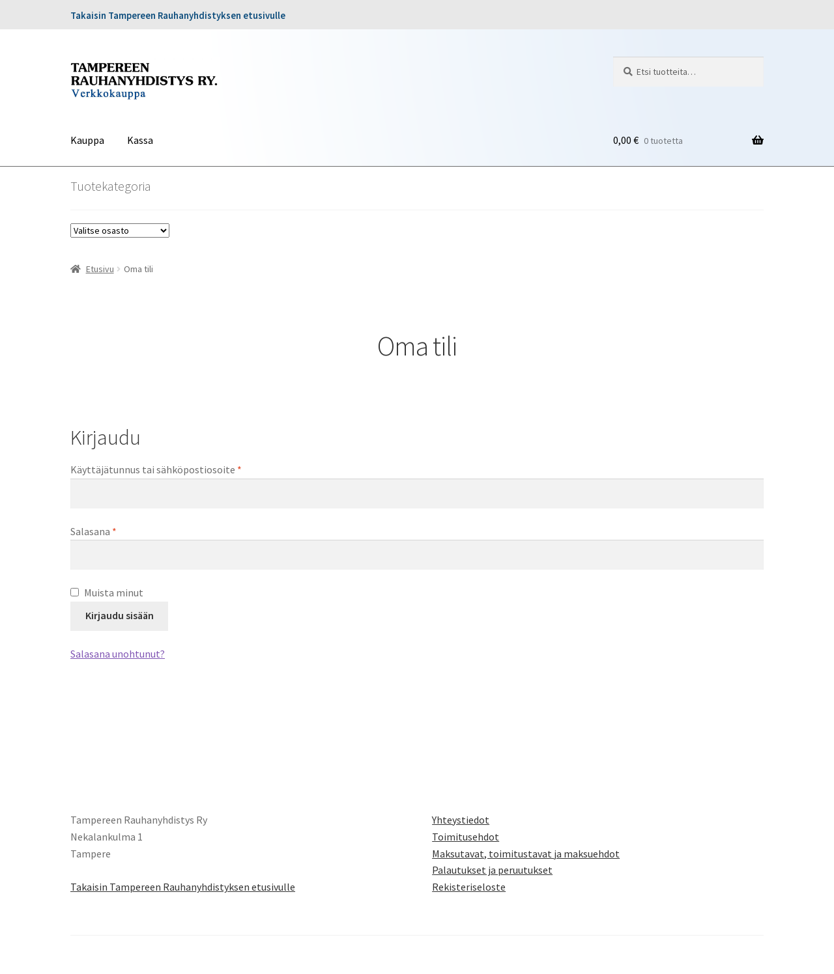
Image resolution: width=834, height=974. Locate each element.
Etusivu (100, 269)
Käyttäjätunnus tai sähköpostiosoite (177, 469)
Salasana (115, 530)
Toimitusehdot (465, 836)
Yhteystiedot (460, 819)
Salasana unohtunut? (117, 653)
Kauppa (87, 139)
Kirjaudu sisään (119, 615)
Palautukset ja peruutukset (492, 869)
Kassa (140, 139)
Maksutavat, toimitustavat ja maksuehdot (526, 853)
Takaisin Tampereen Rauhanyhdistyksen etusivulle (177, 15)
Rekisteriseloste (469, 886)
